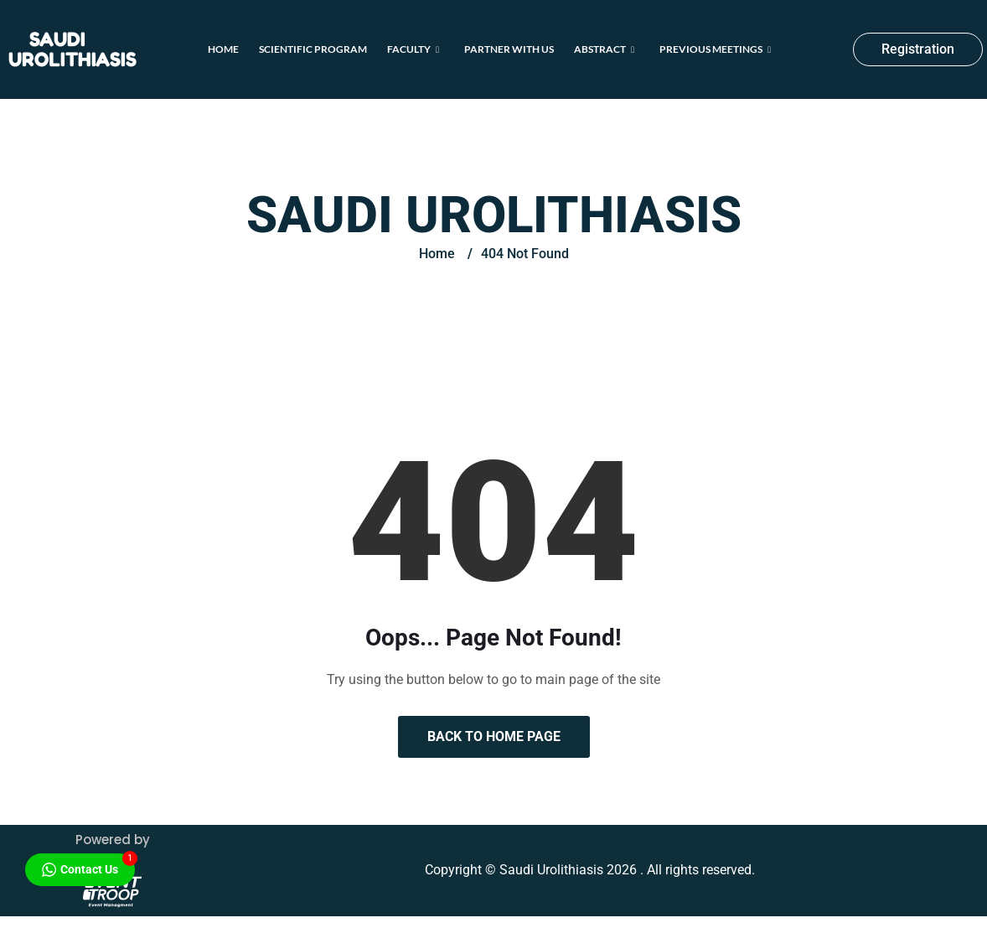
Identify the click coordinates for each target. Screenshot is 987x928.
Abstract (604, 49)
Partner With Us (509, 49)
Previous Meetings (715, 49)
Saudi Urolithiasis (72, 49)
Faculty (413, 49)
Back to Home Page (494, 736)
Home (223, 49)
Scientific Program (313, 49)
